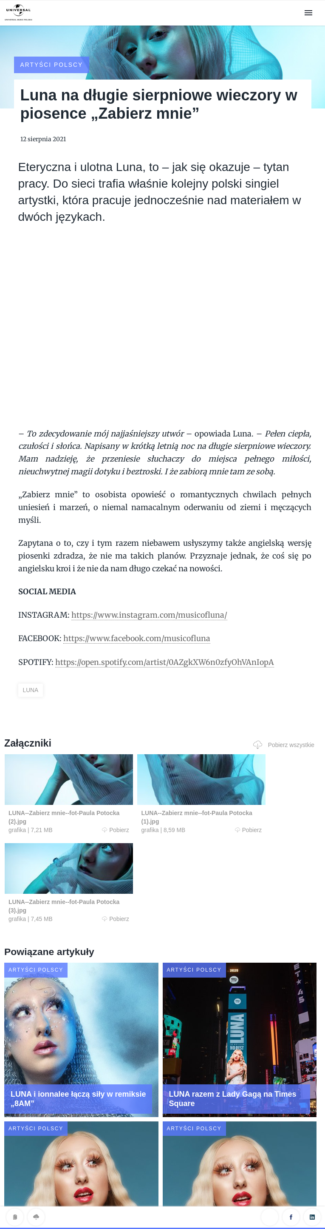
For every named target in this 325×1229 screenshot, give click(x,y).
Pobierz (87, 821)
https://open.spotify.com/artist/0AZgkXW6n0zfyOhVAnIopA (166, 653)
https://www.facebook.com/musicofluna (137, 630)
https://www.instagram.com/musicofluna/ (149, 606)
